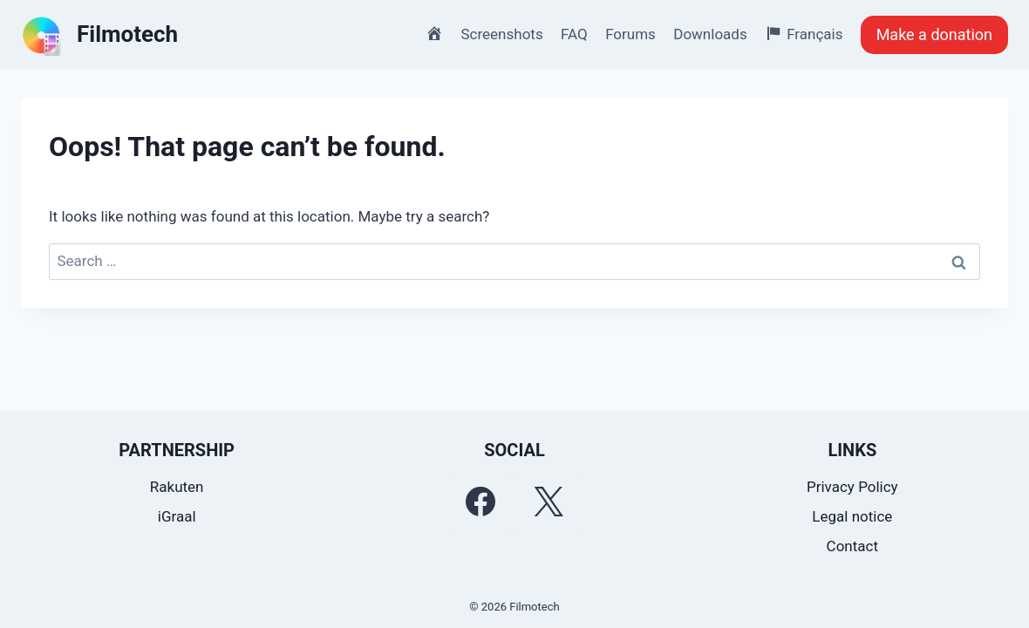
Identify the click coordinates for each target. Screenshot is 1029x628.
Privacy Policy (852, 486)
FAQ (574, 34)
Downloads (709, 34)
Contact (852, 546)
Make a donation (934, 34)
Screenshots (502, 34)
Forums (630, 34)
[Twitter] (548, 501)
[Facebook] (480, 501)
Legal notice (852, 516)
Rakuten (177, 486)
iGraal (177, 516)
